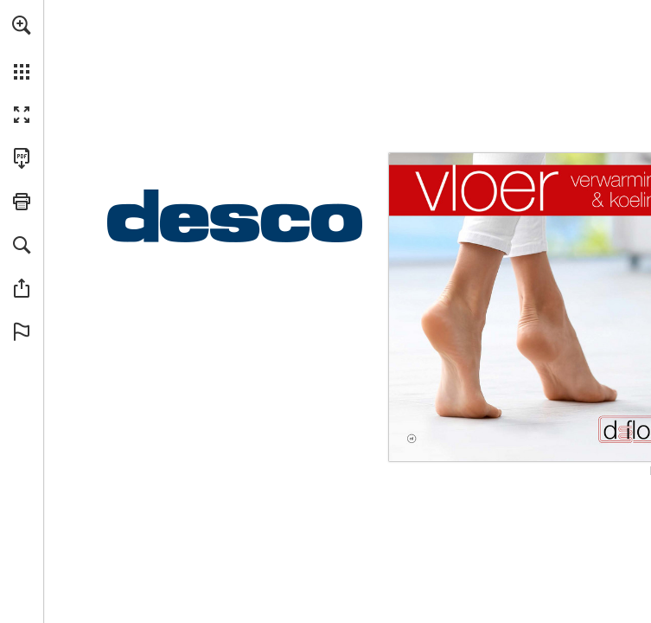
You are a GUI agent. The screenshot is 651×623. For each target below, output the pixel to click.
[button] (21, 25)
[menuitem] (21, 47)
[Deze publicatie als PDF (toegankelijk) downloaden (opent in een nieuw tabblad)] (21, 158)
